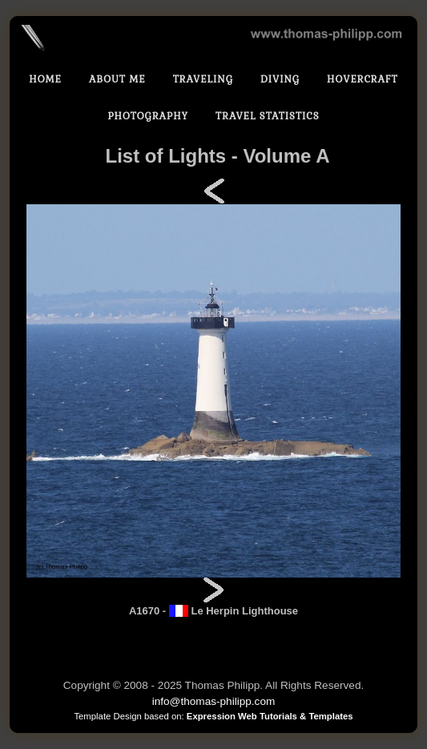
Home (45, 79)
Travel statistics (268, 116)
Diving (280, 79)
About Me (117, 79)
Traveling (203, 79)
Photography (147, 116)
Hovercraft (362, 79)
